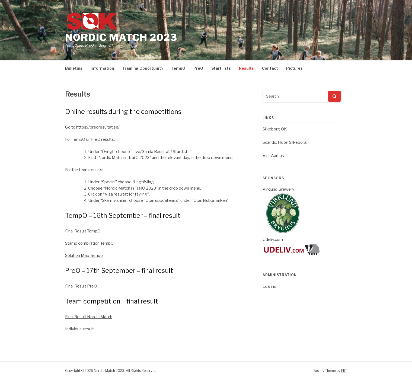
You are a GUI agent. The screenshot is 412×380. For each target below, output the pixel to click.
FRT (344, 371)
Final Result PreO (81, 286)
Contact (270, 68)
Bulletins (73, 68)
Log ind (269, 286)
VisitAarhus (273, 155)
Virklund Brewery (278, 189)
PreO (198, 68)
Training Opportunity (142, 68)
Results (246, 68)
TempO (178, 68)
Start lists (221, 68)
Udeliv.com (273, 239)
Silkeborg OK (275, 129)
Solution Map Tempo (84, 255)
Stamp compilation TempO (89, 243)
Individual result (79, 329)
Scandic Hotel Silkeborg (285, 142)
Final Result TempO (82, 231)
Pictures (294, 68)
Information (102, 68)
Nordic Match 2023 (121, 37)
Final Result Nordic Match (88, 316)
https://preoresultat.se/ (98, 127)
